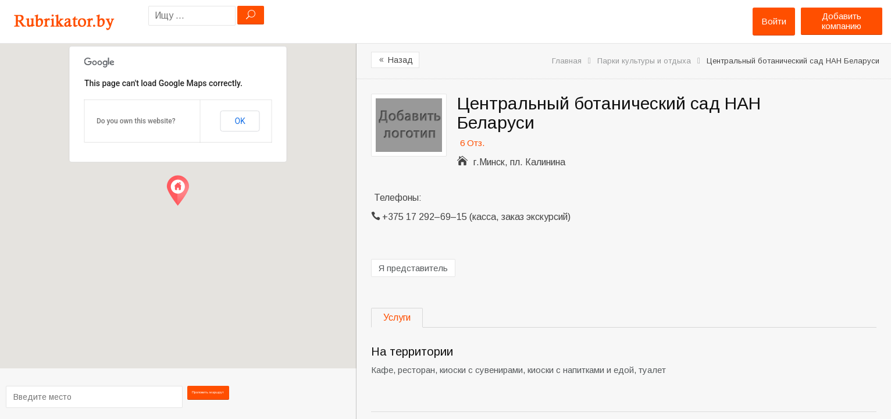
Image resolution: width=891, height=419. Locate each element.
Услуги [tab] (397, 317)
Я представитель (413, 268)
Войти (773, 21)
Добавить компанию (841, 21)
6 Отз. (472, 143)
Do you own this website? (136, 121)
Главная (567, 60)
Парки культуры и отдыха (644, 60)
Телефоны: (398, 198)
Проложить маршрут (209, 396)
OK (239, 121)
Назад (395, 60)
